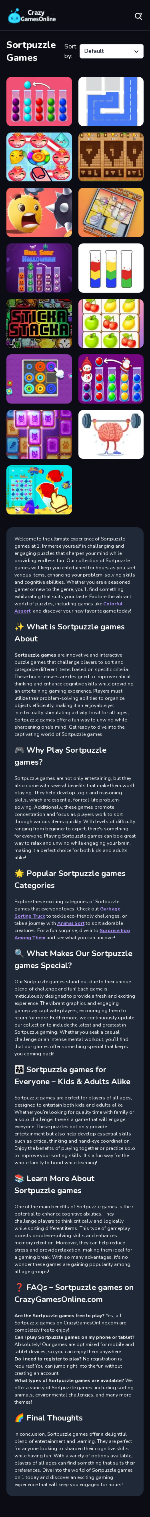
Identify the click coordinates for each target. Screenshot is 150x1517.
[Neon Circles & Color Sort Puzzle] (39, 379)
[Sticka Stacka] (39, 323)
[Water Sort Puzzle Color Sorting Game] (111, 268)
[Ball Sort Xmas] (111, 379)
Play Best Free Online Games (32, 16)
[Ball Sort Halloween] (39, 268)
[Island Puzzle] (39, 157)
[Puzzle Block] (39, 434)
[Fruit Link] (111, 323)
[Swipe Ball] (39, 212)
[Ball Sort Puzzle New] (39, 101)
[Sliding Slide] (111, 212)
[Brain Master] (111, 434)
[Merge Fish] (39, 489)
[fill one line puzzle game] (111, 101)
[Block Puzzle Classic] (111, 157)
